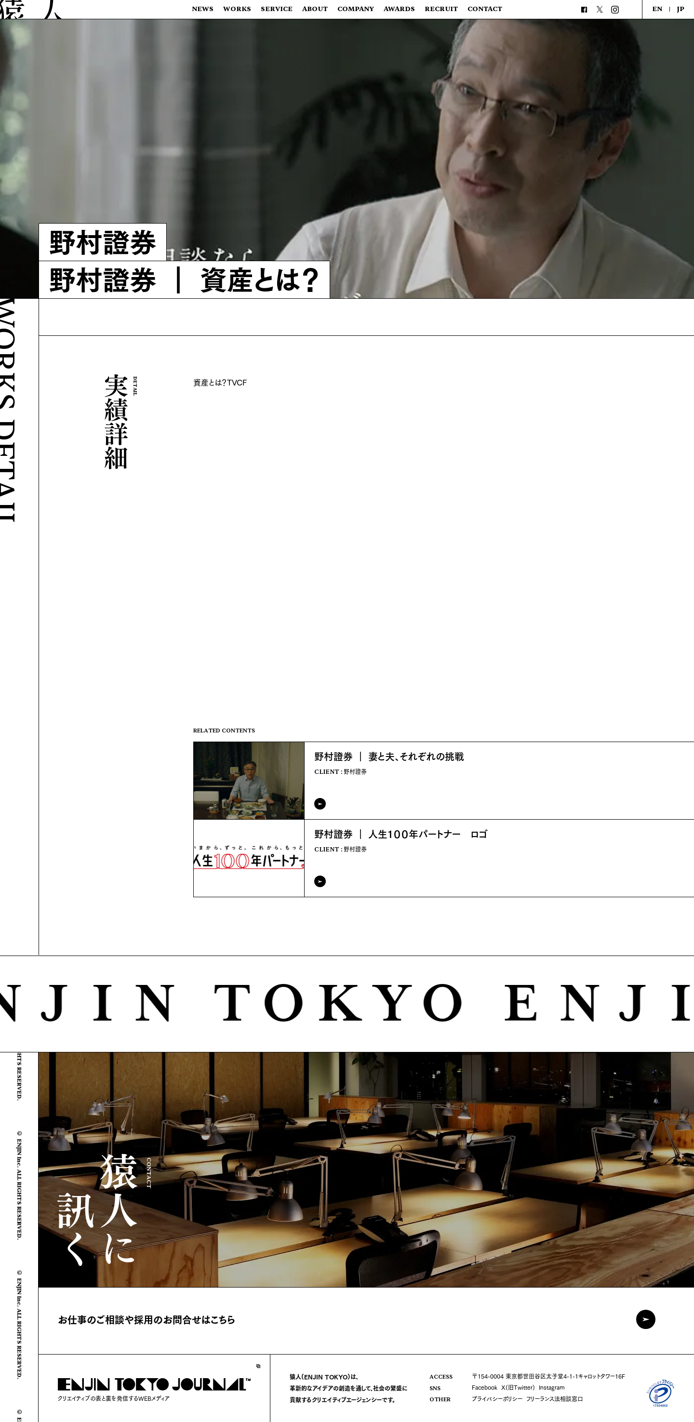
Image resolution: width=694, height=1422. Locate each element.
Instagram (552, 1387)
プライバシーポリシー (497, 1398)
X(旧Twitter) (518, 1387)
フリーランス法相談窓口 (554, 1398)
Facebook (484, 1387)
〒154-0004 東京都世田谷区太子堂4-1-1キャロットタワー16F (548, 1376)
